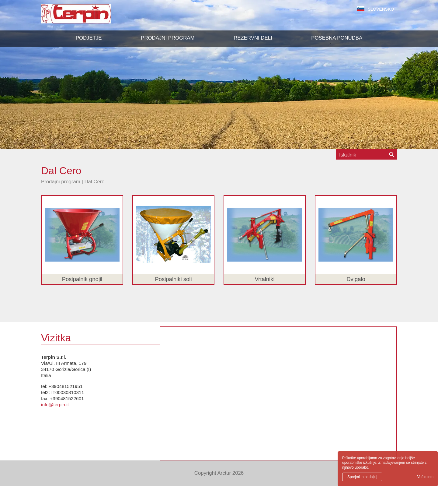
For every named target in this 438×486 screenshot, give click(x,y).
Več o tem (425, 477)
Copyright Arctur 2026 (219, 473)
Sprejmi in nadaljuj (362, 477)
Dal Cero (94, 182)
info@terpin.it (55, 404)
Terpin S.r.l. (86, 17)
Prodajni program (60, 182)
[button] (167, 38)
